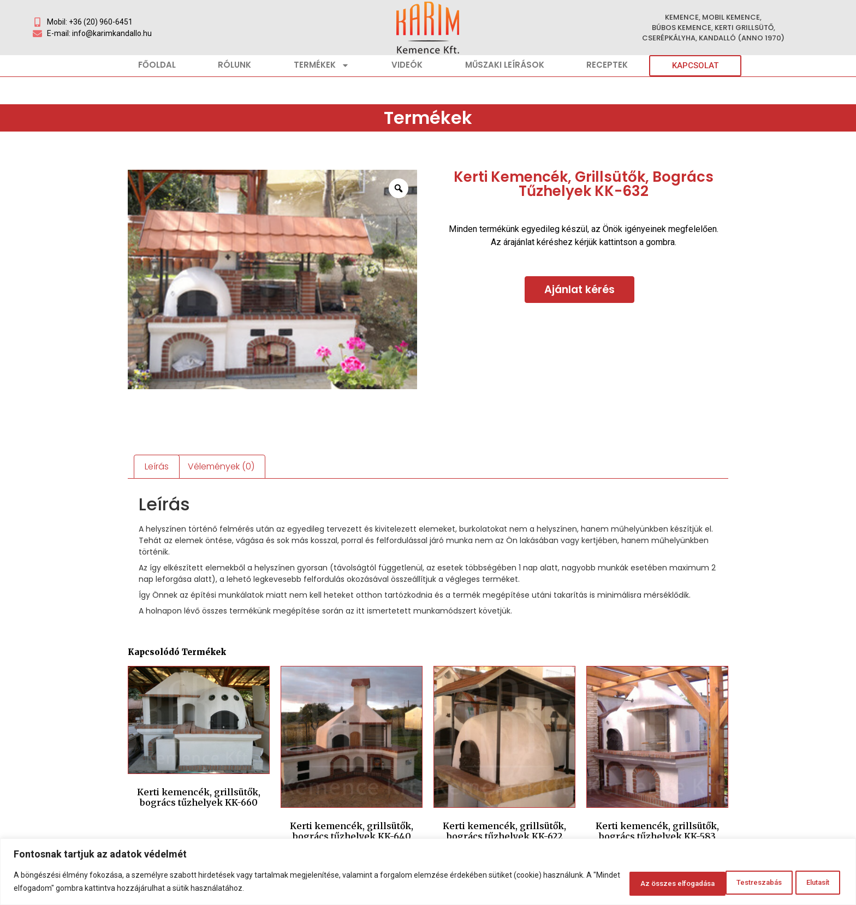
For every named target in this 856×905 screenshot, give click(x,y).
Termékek (321, 65)
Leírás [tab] (157, 466)
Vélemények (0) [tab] (221, 466)
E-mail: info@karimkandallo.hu (99, 33)
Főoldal (157, 64)
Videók (407, 64)
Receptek (607, 64)
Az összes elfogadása (786, 882)
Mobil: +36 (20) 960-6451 (90, 21)
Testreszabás (623, 882)
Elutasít (696, 882)
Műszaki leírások (504, 64)
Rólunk (234, 64)
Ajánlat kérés (579, 289)
